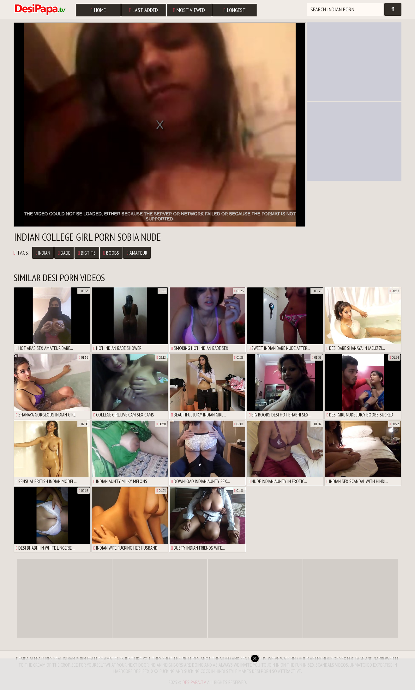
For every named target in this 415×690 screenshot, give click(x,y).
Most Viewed (189, 10)
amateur (137, 253)
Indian (43, 253)
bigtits (87, 253)
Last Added (143, 10)
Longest (235, 10)
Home (98, 10)
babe (64, 253)
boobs (111, 253)
